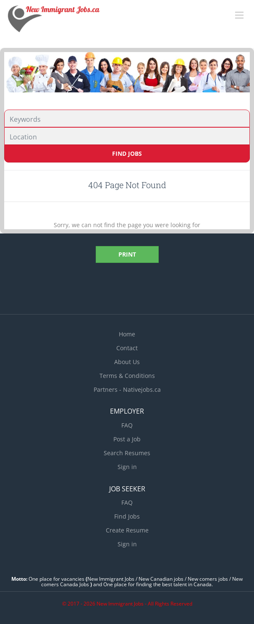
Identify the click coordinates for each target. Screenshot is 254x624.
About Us (127, 362)
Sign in (127, 467)
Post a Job (127, 439)
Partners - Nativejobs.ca (127, 389)
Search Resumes (127, 453)
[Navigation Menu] (239, 15)
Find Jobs (127, 153)
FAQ (127, 425)
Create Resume (127, 530)
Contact (127, 348)
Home (127, 334)
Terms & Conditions (127, 376)
